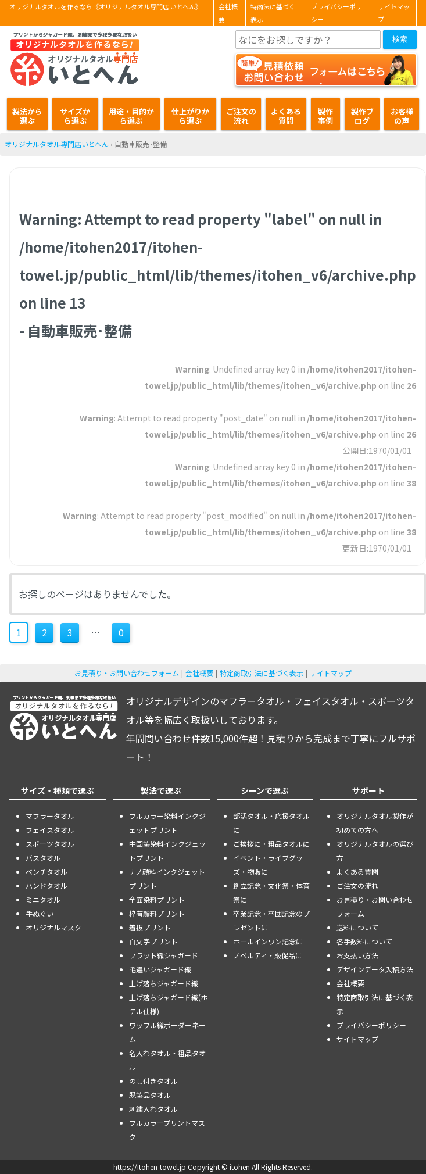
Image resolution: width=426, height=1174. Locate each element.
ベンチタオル (46, 871)
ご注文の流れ (241, 116)
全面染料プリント (157, 899)
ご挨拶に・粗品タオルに (271, 844)
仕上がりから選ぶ (190, 116)
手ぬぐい (39, 913)
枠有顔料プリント (157, 913)
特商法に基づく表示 (272, 13)
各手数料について (364, 941)
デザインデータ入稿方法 (374, 969)
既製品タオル (150, 1095)
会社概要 (228, 13)
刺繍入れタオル (153, 1109)
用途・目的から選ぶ (131, 116)
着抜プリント (150, 927)
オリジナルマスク (53, 927)
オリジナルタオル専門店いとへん (57, 144)
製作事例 (325, 116)
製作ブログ (362, 116)
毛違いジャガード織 (160, 969)
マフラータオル (50, 816)
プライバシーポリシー (336, 13)
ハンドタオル (46, 885)
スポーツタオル (50, 844)
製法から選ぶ (27, 116)
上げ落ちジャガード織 (163, 983)
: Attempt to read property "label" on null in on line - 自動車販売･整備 (217, 275)
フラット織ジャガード (163, 955)
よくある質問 (286, 116)
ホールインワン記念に (268, 941)
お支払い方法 (357, 955)
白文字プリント (153, 941)
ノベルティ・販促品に (267, 955)
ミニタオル (43, 899)
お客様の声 (402, 116)
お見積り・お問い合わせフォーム (126, 673)
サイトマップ (394, 13)
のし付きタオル (153, 1081)
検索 (399, 39)
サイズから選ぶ (75, 116)
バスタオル (43, 857)
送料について (357, 927)
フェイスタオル (50, 830)
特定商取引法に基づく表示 (261, 673)
